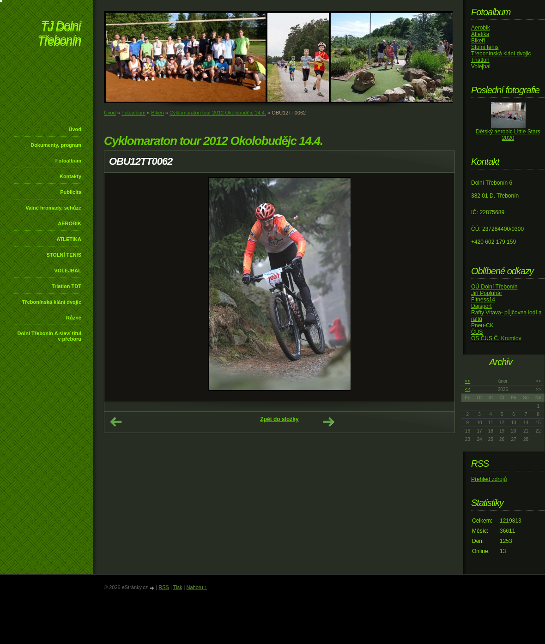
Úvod (75, 129)
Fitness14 (483, 299)
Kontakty (70, 176)
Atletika (480, 34)
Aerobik (480, 27)
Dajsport (481, 306)
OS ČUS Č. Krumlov (496, 338)
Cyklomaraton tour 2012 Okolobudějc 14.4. (218, 112)
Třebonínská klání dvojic (51, 302)
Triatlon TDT (66, 286)
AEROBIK (69, 223)
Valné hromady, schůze (53, 208)
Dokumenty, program (55, 145)
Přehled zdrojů (489, 479)
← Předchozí (116, 422)
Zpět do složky (279, 419)
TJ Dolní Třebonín (59, 34)
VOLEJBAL (67, 270)
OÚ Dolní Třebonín (494, 286)
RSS (163, 587)
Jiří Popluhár (486, 293)
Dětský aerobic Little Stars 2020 (508, 134)
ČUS (477, 332)
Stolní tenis (484, 47)
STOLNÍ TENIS (63, 255)
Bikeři (157, 112)
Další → (328, 422)
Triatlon (480, 60)
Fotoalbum (68, 160)
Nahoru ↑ (196, 587)
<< (468, 381)
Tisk (177, 587)
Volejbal (480, 66)
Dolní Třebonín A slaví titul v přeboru (49, 336)
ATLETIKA (68, 239)
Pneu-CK (482, 325)
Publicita (70, 192)
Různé (73, 317)
